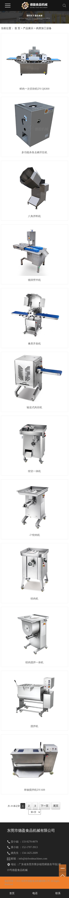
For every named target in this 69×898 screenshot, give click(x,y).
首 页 (17, 28)
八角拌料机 (34, 216)
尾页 (55, 805)
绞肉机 (34, 598)
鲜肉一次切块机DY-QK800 (34, 88)
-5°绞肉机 (34, 535)
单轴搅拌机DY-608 (34, 789)
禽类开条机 (34, 343)
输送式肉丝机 (34, 407)
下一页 (44, 805)
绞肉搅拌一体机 (34, 662)
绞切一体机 (34, 471)
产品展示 (28, 28)
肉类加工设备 (44, 28)
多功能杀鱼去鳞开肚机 (34, 152)
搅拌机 (34, 726)
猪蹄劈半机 (34, 280)
